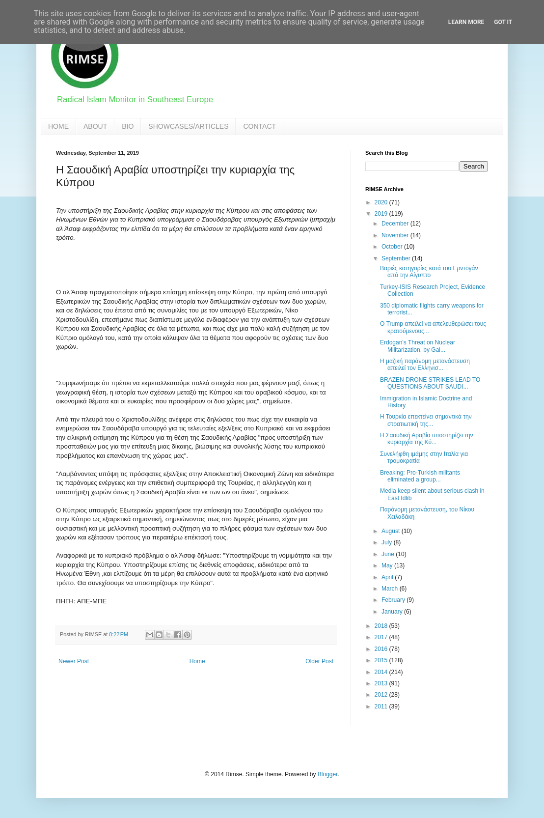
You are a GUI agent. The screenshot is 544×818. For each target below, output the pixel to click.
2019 (382, 213)
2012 (382, 694)
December (395, 223)
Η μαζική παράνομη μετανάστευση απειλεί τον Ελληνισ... (425, 364)
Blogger (328, 774)
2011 (382, 706)
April (388, 577)
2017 (382, 637)
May (387, 565)
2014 (382, 672)
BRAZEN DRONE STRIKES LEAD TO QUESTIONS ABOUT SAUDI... (430, 383)
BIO (128, 126)
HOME (58, 126)
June (388, 554)
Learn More (466, 22)
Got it (503, 22)
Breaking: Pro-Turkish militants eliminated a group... (420, 476)
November (395, 235)
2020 (382, 202)
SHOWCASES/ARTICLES (188, 126)
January (392, 611)
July (387, 542)
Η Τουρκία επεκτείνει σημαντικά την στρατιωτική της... (426, 420)
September (396, 258)
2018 (382, 625)
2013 (382, 683)
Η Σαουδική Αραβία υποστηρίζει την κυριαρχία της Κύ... (426, 439)
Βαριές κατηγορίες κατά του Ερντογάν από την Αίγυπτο (429, 272)
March (390, 588)
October (392, 246)
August (391, 531)
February (394, 599)
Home (197, 661)
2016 (382, 649)
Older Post (319, 661)
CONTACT (259, 126)
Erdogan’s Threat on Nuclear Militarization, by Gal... (417, 346)
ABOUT (95, 126)
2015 (382, 660)
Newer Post (73, 661)
